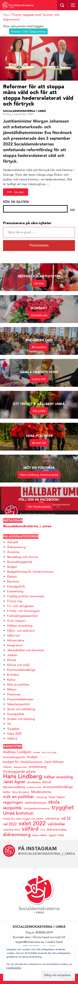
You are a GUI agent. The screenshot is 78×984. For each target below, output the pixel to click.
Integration (15, 645)
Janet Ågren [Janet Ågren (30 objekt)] (14, 781)
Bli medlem (39, 347)
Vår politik (39, 411)
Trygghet (13, 729)
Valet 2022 (14, 733)
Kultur (11, 679)
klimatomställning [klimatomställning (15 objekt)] (14, 787)
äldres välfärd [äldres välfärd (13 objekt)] (39, 835)
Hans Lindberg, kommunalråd (39, 475)
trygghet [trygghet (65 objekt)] (63, 807)
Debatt (12, 576)
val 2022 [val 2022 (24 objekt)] (10, 824)
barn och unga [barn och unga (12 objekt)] (49, 752)
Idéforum (13, 635)
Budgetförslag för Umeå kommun (30, 572)
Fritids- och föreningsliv (23, 611)
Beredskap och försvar (22, 557)
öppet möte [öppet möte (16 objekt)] (56, 835)
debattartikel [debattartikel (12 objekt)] (20, 766)
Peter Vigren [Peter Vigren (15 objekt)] (57, 797)
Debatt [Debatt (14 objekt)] (7, 767)
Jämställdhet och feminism (25, 650)
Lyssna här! (39, 379)
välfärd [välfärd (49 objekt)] (30, 829)
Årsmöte (13, 552)
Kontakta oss (39, 315)
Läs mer (19, 192)
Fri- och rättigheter (20, 606)
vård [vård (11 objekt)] (42, 829)
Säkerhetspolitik (18, 704)
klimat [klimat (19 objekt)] (46, 782)
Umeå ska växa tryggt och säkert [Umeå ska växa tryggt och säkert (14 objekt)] (23, 818)
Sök (72, 209)
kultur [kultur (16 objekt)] (6, 792)
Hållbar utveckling (19, 626)
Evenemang (15, 591)
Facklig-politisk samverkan (25, 596)
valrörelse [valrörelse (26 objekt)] (56, 824)
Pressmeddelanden (20, 699)
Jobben (12, 655)
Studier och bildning (21, 719)
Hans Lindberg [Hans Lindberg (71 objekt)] (22, 776)
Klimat (11, 660)
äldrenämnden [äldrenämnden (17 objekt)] (57, 829)
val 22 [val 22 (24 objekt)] (66, 818)
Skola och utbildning (21, 709)
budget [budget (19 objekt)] (32, 757)
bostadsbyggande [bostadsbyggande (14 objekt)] (14, 757)
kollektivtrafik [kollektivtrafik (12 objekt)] (34, 787)
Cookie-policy (13, 967)
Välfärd (12, 738)
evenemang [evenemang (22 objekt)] (37, 767)
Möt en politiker (18, 684)
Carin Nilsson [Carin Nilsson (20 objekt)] (54, 762)
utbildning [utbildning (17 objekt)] (52, 818)
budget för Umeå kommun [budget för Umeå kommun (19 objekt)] (22, 762)
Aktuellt (12, 542)
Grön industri (16, 621)
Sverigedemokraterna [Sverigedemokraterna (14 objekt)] (37, 808)
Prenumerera (39, 245)
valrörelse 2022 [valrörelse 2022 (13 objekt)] (11, 829)
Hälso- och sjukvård (20, 630)
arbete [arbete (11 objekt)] (36, 752)
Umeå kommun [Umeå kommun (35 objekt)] (18, 813)
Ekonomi (13, 581)
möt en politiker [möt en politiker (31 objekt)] (18, 796)
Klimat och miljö (18, 665)
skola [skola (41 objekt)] (53, 802)
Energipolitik (16, 586)
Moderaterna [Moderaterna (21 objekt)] (41, 792)
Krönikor (13, 675)
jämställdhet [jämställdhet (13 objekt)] (34, 782)
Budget (12, 567)
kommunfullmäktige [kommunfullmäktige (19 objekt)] (58, 787)
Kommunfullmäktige (21, 670)
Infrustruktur (16, 640)
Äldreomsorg (16, 547)
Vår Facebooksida (39, 506)
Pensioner (14, 694)
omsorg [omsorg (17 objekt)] (41, 797)
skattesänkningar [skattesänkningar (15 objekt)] (35, 802)
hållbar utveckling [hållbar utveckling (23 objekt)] (58, 777)
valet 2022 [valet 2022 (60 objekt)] (32, 823)
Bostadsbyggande (19, 562)
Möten (11, 689)
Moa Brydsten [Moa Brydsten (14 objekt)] (20, 792)
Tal (9, 724)
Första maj (14, 601)
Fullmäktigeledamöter (22, 616)
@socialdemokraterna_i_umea (27, 526)
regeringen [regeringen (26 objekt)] (13, 802)
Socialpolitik (15, 714)
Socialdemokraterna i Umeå (24, 111)
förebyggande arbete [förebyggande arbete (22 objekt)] (19, 771)
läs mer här (39, 443)
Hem (6, 15)
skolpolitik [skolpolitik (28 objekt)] (12, 808)
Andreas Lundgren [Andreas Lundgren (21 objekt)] (17, 752)
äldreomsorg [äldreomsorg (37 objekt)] (17, 834)
